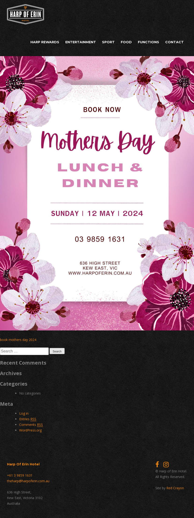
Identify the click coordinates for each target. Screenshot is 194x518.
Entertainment (80, 42)
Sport (108, 42)
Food (126, 42)
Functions (148, 42)
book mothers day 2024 (18, 339)
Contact (174, 42)
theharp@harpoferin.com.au (28, 481)
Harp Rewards (44, 42)
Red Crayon (175, 488)
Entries (27, 419)
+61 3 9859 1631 (20, 475)
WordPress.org (30, 430)
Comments (31, 424)
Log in (24, 413)
